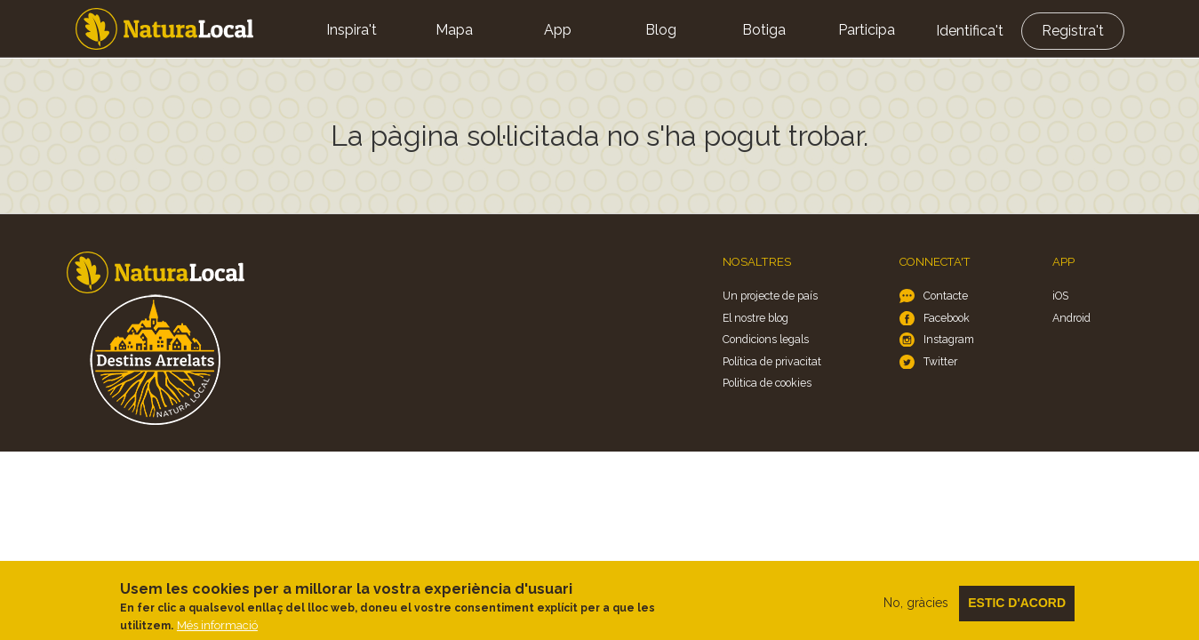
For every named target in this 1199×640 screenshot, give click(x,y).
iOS (1060, 295)
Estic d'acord (1017, 609)
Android (1071, 317)
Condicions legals (766, 339)
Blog (660, 29)
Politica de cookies (767, 382)
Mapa (454, 29)
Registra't (1073, 30)
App (558, 29)
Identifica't (969, 30)
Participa (866, 29)
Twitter (940, 361)
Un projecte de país (770, 295)
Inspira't (351, 29)
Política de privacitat (772, 361)
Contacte (945, 295)
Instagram (948, 339)
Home (164, 29)
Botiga (764, 29)
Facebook (946, 317)
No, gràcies (915, 609)
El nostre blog (755, 317)
